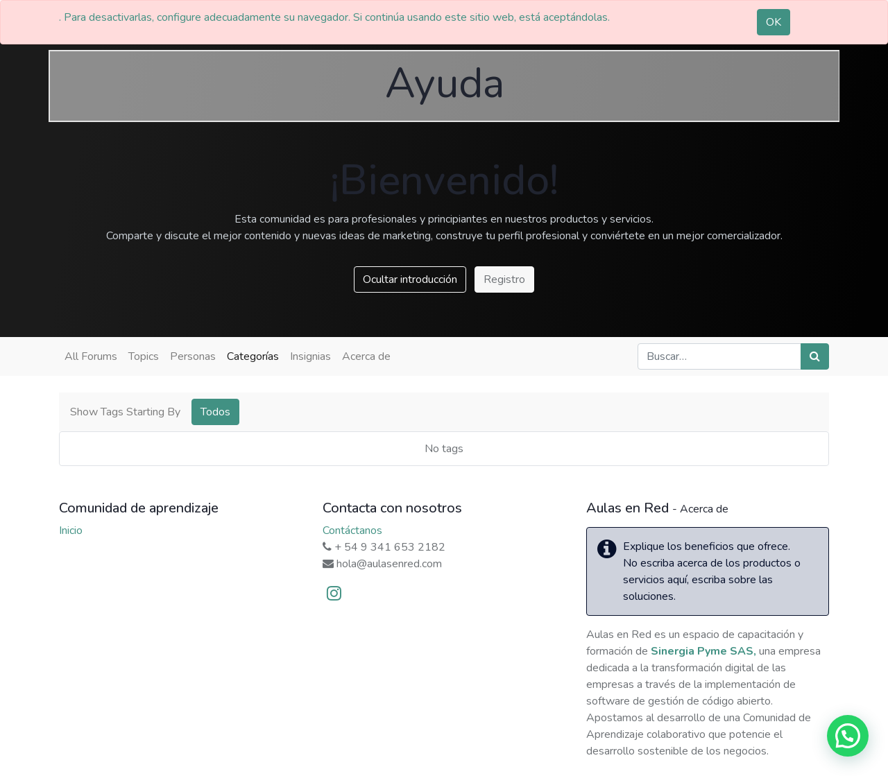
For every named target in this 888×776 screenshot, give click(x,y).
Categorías (253, 356)
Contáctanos (352, 530)
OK (773, 22)
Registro (504, 279)
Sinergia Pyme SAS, (703, 651)
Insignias (310, 356)
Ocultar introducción (410, 279)
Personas (193, 356)
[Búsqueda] (815, 356)
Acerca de (366, 356)
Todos (215, 412)
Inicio (71, 530)
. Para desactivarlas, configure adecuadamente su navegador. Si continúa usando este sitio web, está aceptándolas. (334, 17)
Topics (143, 356)
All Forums (91, 356)
